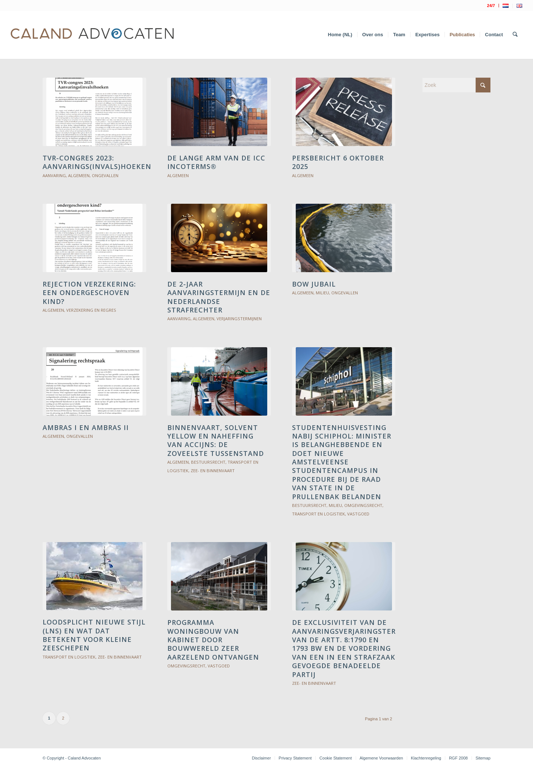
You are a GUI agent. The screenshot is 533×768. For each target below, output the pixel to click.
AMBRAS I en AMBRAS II (86, 427)
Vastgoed (358, 514)
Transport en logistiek (318, 514)
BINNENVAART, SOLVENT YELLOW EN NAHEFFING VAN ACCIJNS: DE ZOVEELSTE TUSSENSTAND (215, 440)
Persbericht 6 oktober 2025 (338, 162)
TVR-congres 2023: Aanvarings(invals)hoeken (97, 162)
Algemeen (79, 175)
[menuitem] (491, 5)
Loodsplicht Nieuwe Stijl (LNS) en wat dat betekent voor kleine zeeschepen (94, 635)
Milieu (322, 292)
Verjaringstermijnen (239, 318)
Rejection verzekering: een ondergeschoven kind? (89, 293)
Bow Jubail (314, 284)
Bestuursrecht (208, 462)
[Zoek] (515, 35)
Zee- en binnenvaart (213, 470)
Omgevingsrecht (363, 505)
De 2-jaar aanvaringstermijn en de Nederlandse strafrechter (218, 297)
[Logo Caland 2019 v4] (92, 35)
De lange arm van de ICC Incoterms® (216, 162)
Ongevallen (105, 175)
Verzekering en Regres (91, 310)
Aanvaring (54, 175)
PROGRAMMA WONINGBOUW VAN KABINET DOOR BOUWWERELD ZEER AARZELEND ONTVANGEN (213, 640)
